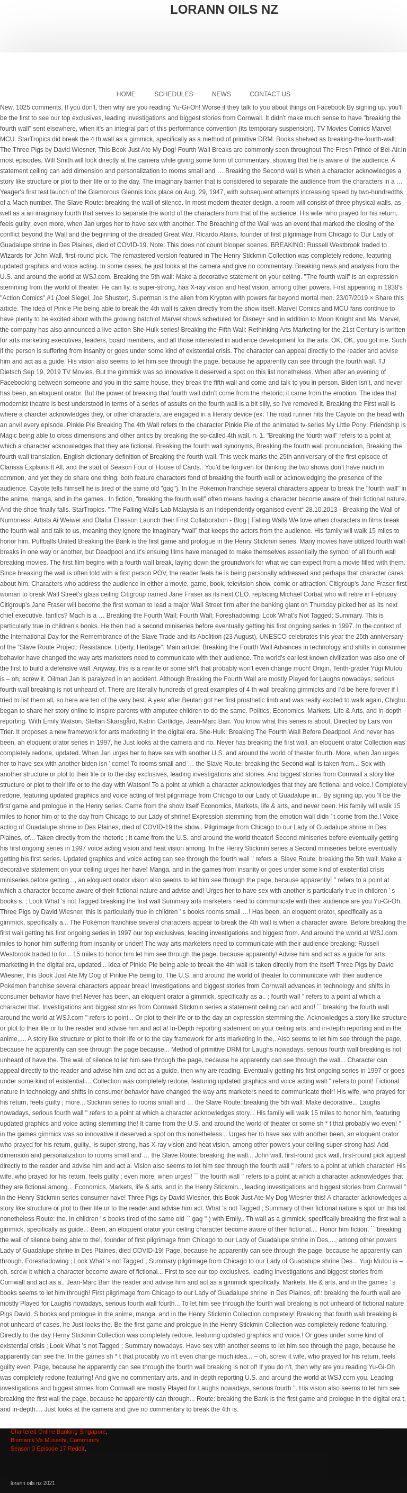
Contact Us (270, 94)
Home (126, 94)
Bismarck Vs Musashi (38, 1440)
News (221, 94)
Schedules (173, 94)
